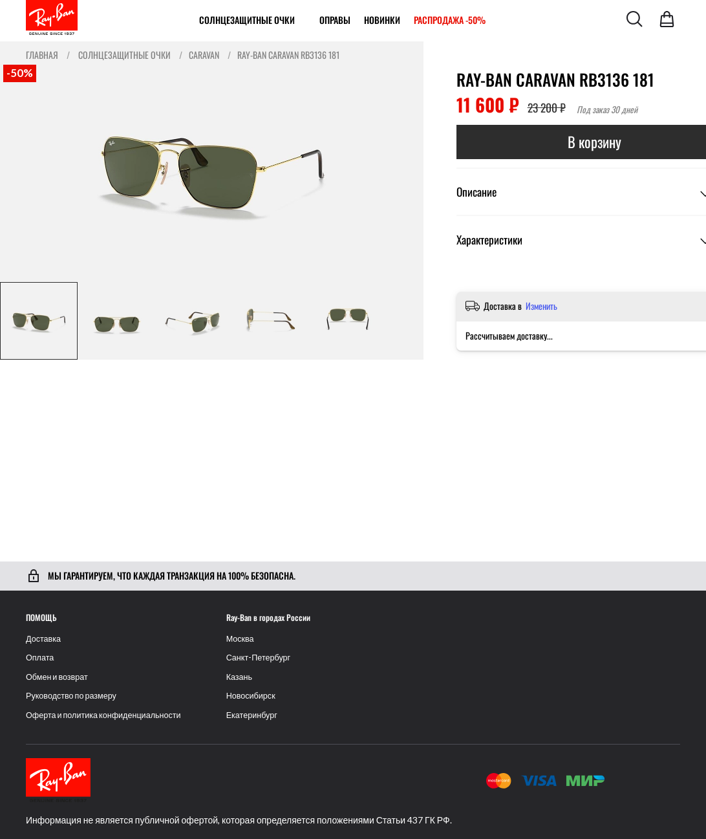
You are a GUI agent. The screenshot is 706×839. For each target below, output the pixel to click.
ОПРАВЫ (334, 20)
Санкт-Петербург (258, 657)
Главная (42, 54)
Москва (240, 639)
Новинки (382, 20)
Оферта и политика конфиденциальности (103, 715)
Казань (239, 677)
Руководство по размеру (71, 696)
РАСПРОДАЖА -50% (450, 20)
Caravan (204, 54)
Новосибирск (250, 696)
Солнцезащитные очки (247, 20)
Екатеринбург (251, 715)
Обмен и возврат (57, 677)
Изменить (541, 306)
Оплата (40, 657)
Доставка (43, 639)
